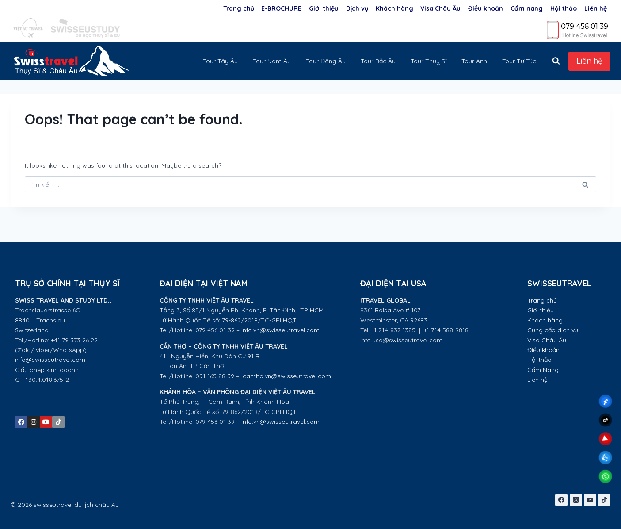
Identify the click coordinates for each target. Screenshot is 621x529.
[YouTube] (590, 500)
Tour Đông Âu (326, 61)
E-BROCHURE (281, 8)
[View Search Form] (556, 61)
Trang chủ (238, 8)
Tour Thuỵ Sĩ (428, 61)
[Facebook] (561, 500)
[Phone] (577, 29)
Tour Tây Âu (220, 61)
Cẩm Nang (543, 370)
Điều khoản (485, 8)
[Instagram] (576, 500)
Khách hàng (394, 8)
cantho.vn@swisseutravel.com (287, 376)
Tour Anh (474, 61)
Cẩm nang (527, 8)
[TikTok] (604, 500)
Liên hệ (595, 8)
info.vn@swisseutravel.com (280, 330)
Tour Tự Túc (519, 61)
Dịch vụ (357, 8)
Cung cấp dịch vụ (552, 330)
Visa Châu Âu (440, 8)
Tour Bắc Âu (378, 61)
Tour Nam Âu (272, 61)
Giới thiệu (324, 8)
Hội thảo (563, 8)
